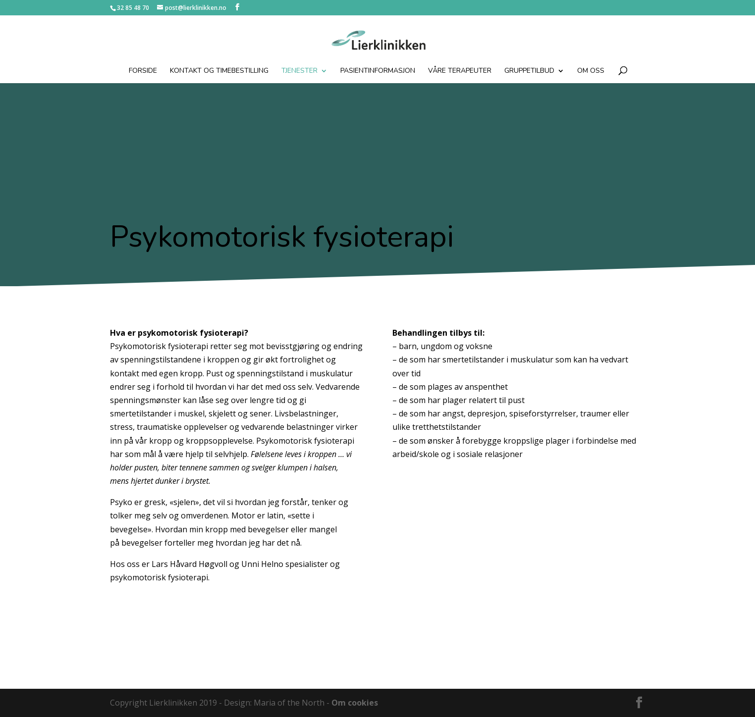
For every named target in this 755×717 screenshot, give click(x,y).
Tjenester (299, 71)
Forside (143, 71)
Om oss (590, 71)
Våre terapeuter (459, 71)
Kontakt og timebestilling (219, 71)
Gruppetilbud (529, 71)
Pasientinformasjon (377, 71)
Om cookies (354, 702)
